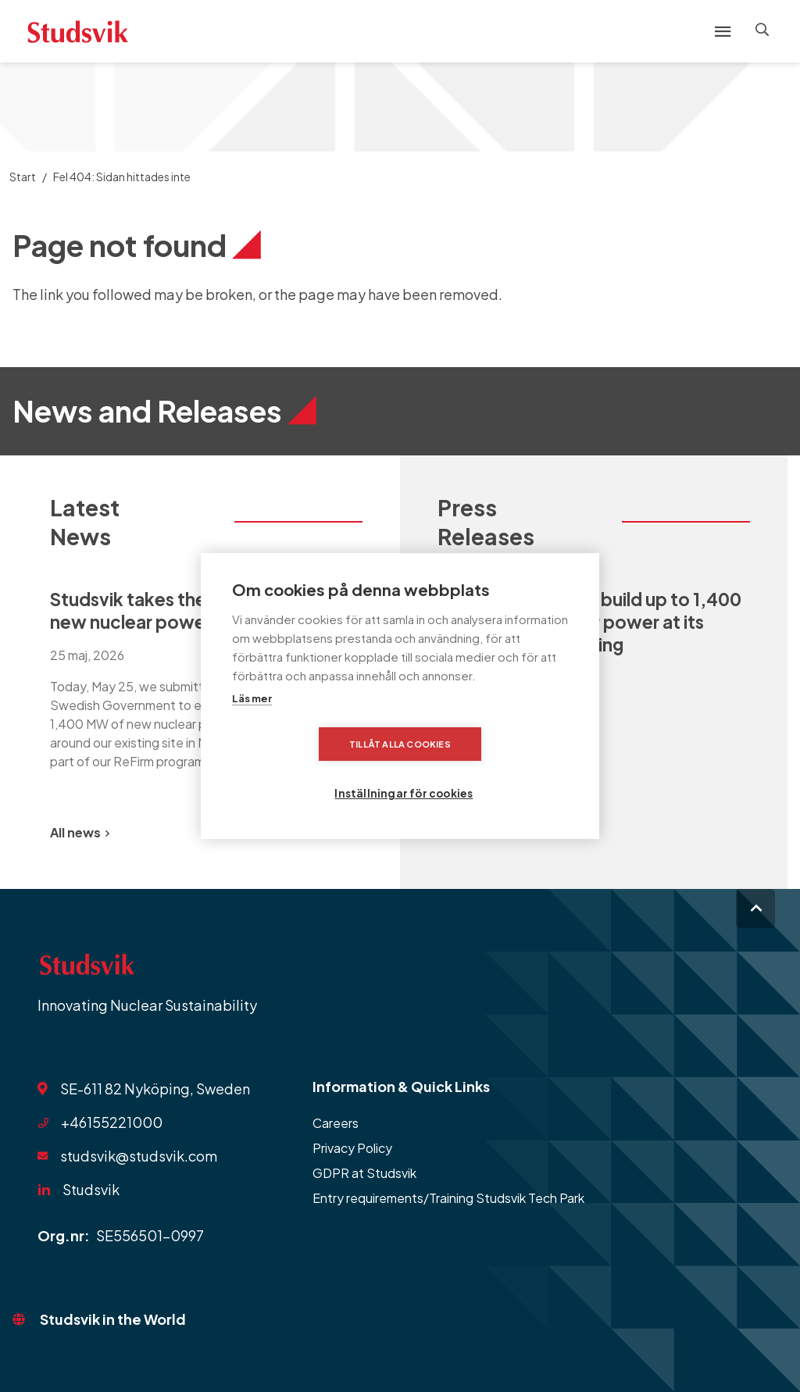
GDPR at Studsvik (364, 1173)
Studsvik (91, 1189)
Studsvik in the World (113, 1319)
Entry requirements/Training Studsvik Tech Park (448, 1198)
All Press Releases (498, 832)
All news (79, 832)
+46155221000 (111, 1122)
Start (22, 177)
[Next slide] (343, 832)
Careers (335, 1123)
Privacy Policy (352, 1148)
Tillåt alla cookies (310, 768)
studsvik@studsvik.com (138, 1156)
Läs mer (252, 723)
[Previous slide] (306, 832)
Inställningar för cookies (496, 768)
